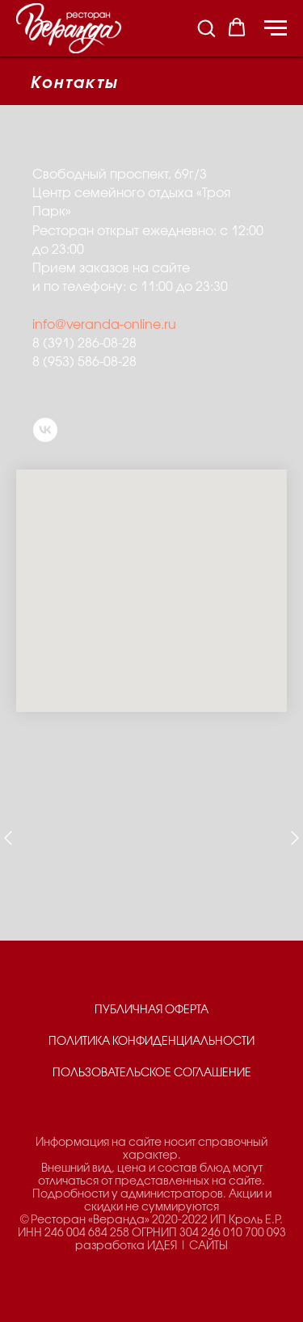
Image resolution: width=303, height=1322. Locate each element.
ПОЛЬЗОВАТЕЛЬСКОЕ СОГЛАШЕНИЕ (152, 1073)
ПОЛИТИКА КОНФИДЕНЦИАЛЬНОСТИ (151, 1042)
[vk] (45, 430)
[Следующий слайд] (295, 838)
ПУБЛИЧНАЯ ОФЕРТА (151, 1010)
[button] (206, 27)
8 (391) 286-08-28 (84, 344)
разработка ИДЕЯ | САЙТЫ (151, 1246)
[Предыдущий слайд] (8, 838)
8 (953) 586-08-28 (84, 362)
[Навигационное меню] (275, 28)
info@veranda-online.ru (104, 325)
